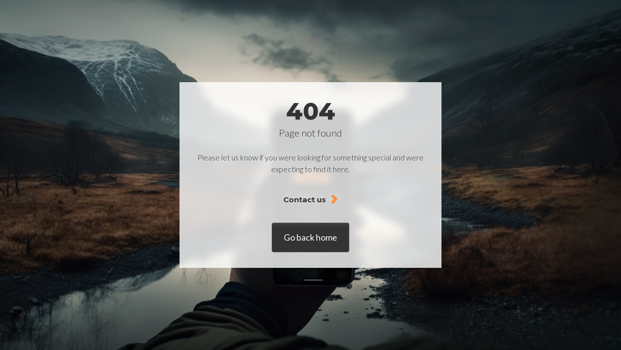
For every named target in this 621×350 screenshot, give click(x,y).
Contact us (304, 199)
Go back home (310, 237)
